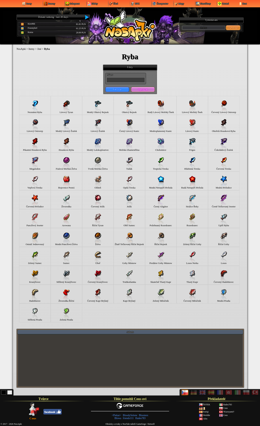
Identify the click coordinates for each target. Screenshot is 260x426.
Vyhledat (233, 27)
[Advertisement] (130, 360)
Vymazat (142, 89)
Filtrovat (117, 89)
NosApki (21, 49)
